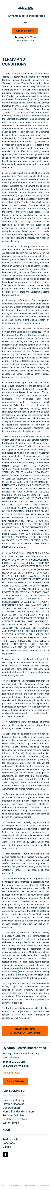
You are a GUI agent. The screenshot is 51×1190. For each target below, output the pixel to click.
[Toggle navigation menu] (25, 22)
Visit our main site (25, 40)
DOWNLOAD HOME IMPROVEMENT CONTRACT (25, 1031)
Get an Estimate (25, 30)
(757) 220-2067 (27, 37)
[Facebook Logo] (5, 1154)
